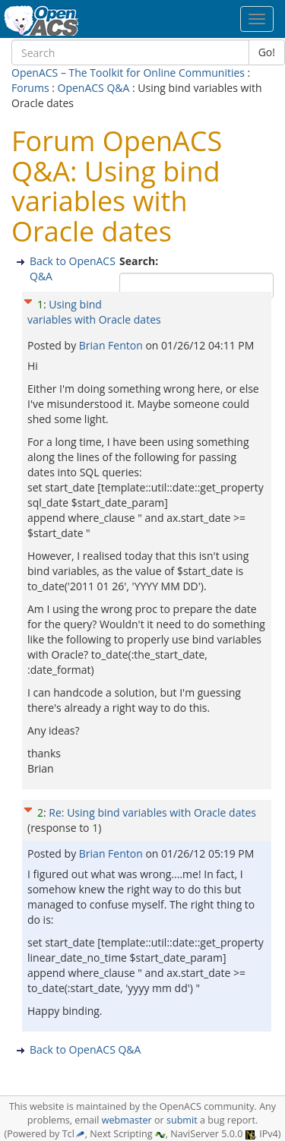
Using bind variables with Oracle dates (94, 312)
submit (182, 1120)
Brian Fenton (112, 345)
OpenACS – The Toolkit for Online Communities (128, 72)
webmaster (127, 1120)
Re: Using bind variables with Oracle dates (152, 812)
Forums (30, 88)
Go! (266, 52)
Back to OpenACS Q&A (85, 1049)
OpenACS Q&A (94, 88)
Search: (140, 261)
